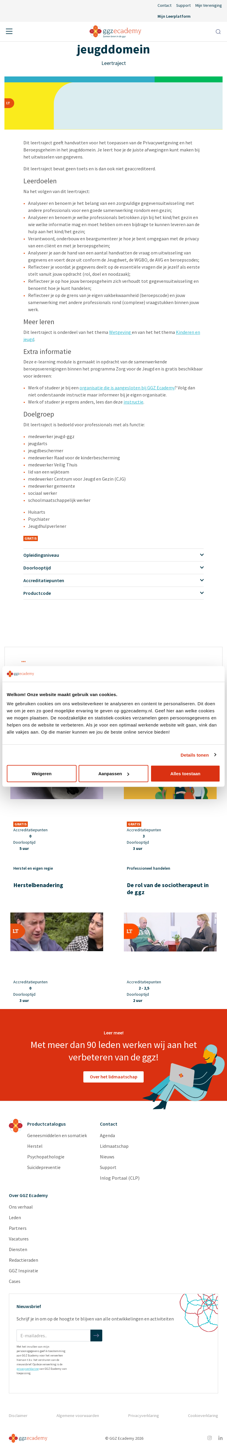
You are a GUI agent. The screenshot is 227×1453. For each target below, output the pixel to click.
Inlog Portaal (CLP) (120, 1178)
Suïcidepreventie (44, 1167)
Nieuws (107, 1157)
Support (183, 5)
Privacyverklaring (143, 1415)
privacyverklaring (28, 1369)
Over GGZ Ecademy (28, 1195)
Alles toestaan (185, 773)
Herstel (35, 1146)
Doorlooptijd (113, 568)
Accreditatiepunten (113, 580)
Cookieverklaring (203, 1415)
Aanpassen (113, 773)
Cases (14, 1281)
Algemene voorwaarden (77, 1415)
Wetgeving (120, 332)
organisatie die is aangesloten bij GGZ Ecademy (127, 388)
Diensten (18, 1249)
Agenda (107, 1135)
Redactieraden (23, 1260)
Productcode (113, 593)
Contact (164, 5)
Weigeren (41, 773)
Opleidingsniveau (113, 555)
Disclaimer (18, 1415)
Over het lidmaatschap (113, 1077)
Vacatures (19, 1239)
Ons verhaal (21, 1207)
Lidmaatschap (114, 1146)
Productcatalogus (46, 1124)
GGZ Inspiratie (23, 1271)
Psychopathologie (45, 1157)
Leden (15, 1217)
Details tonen (195, 754)
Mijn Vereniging (208, 5)
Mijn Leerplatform (174, 16)
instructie (133, 402)
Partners (18, 1228)
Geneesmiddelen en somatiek (57, 1135)
